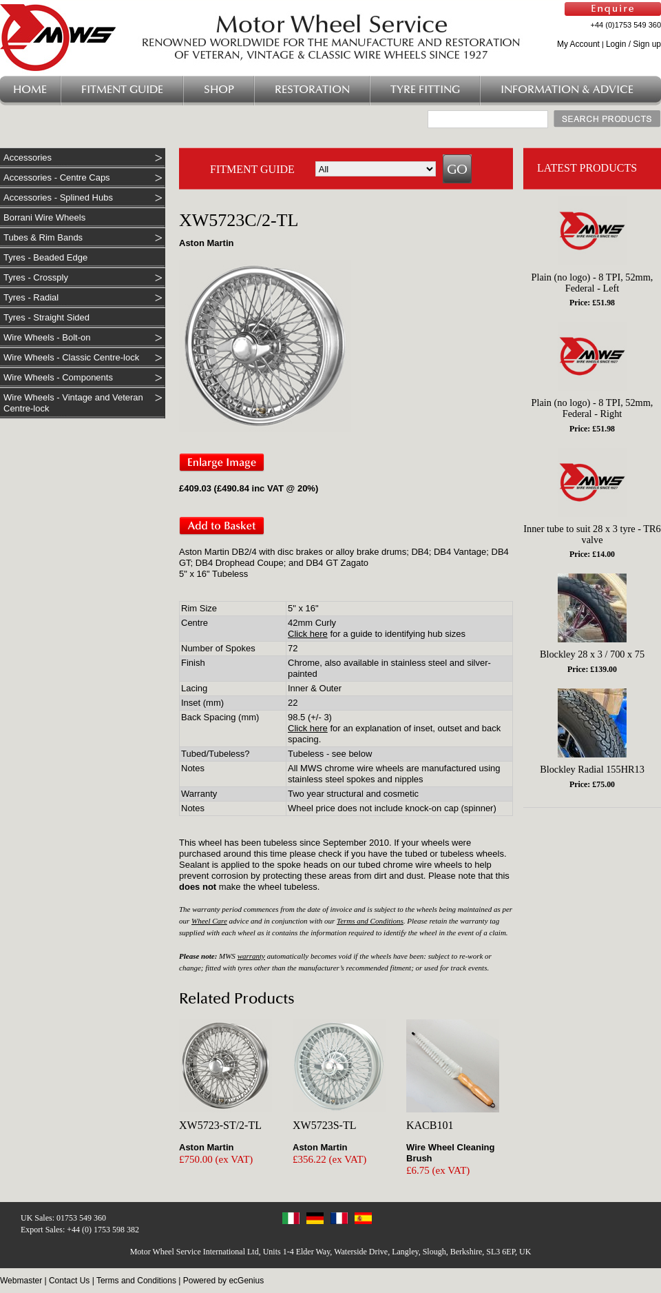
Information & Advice (567, 89)
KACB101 (429, 1125)
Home (30, 89)
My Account (578, 44)
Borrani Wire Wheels (44, 217)
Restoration (312, 89)
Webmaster (21, 1280)
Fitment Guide (122, 89)
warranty (251, 956)
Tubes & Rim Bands (43, 237)
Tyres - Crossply (35, 277)
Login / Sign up (633, 44)
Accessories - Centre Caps (56, 177)
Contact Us (69, 1280)
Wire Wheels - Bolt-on (46, 337)
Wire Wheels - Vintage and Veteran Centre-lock (73, 403)
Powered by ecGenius (223, 1280)
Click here (308, 634)
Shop (219, 89)
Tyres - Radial (31, 297)
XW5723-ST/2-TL (220, 1125)
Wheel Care (209, 921)
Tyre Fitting (425, 89)
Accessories (27, 157)
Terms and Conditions (370, 921)
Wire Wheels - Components (58, 377)
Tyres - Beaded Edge (45, 257)
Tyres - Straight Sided (46, 317)
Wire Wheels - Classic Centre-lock (71, 357)
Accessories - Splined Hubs (58, 197)
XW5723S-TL (324, 1125)
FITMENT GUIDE (252, 169)
